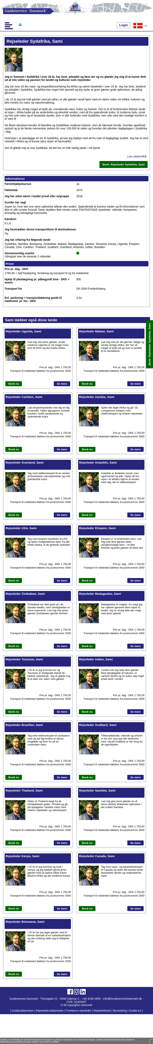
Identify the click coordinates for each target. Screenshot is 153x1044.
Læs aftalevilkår (137, 156)
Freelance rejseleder (78, 1010)
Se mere (62, 383)
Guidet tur (135, 1010)
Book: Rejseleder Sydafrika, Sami (149, 344)
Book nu (13, 383)
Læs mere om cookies (49, 1042)
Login (123, 25)
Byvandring (120, 1010)
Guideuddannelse (23, 1010)
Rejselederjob (102, 1010)
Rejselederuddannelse (50, 1010)
